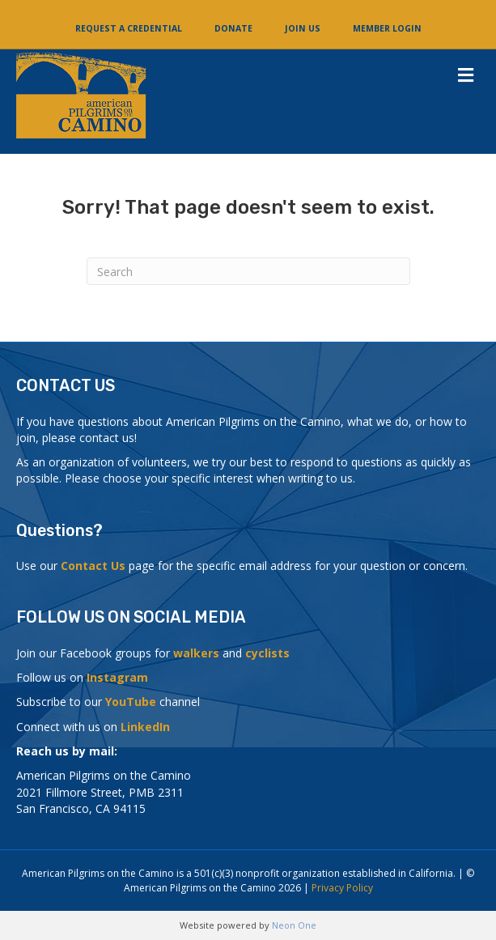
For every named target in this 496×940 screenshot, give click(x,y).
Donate (233, 28)
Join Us (302, 28)
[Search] (248, 271)
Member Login (387, 28)
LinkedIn (145, 726)
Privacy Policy (342, 888)
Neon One (294, 925)
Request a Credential (128, 28)
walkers (196, 653)
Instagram (117, 677)
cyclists (267, 653)
